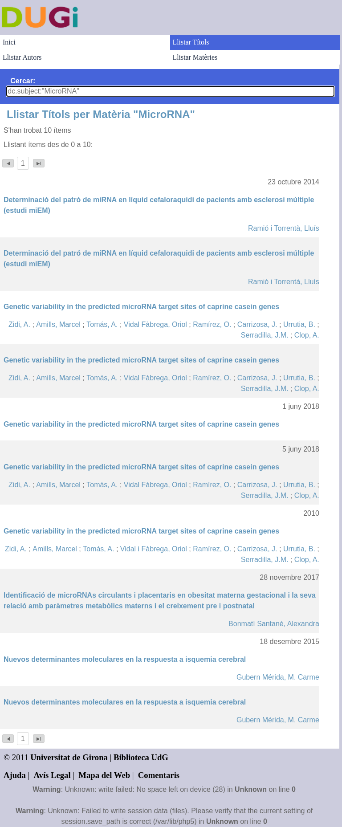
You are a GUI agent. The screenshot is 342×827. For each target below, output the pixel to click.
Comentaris (158, 775)
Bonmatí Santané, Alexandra (273, 623)
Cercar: (22, 81)
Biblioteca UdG (141, 757)
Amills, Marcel (58, 324)
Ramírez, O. (212, 324)
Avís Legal (52, 775)
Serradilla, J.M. (265, 335)
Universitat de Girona (69, 757)
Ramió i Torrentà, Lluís (283, 228)
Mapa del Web (104, 775)
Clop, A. (306, 335)
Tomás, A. (102, 324)
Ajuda (15, 775)
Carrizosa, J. (257, 324)
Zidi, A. (19, 324)
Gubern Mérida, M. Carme (277, 677)
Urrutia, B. (299, 324)
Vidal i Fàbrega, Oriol (153, 549)
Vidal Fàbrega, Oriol (155, 324)
